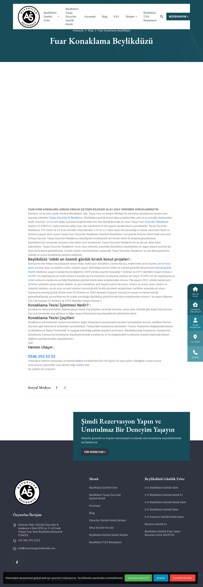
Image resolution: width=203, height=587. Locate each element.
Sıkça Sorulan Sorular (101, 527)
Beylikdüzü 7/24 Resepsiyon (150, 16)
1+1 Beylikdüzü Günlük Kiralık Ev (164, 494)
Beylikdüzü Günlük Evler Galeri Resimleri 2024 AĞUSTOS (162, 533)
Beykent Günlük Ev (156, 524)
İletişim (131, 16)
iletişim (79, 360)
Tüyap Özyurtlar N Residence (65, 217)
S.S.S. (116, 16)
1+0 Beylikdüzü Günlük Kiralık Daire (165, 502)
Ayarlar (161, 578)
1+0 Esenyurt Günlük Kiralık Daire (164, 516)
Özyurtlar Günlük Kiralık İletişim (107, 520)
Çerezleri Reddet (182, 578)
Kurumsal (90, 16)
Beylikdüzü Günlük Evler (51, 16)
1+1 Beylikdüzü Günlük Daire (161, 487)
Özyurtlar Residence (156, 221)
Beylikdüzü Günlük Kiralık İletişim (108, 534)
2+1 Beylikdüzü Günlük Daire (161, 509)
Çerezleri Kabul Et (138, 578)
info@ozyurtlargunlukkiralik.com (36, 548)
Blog (104, 16)
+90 (29, 540)
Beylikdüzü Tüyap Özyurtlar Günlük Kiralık (71, 16)
